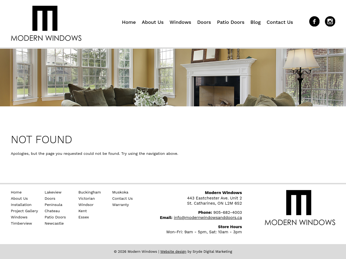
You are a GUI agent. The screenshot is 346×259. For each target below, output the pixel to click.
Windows (180, 22)
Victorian (86, 198)
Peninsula (53, 204)
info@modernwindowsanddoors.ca (208, 217)
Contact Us (280, 22)
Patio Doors (231, 22)
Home (129, 22)
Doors (204, 22)
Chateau (52, 211)
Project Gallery (24, 211)
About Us (153, 22)
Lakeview (53, 192)
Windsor (86, 204)
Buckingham (89, 192)
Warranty (120, 204)
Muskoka (120, 192)
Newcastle (54, 223)
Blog (255, 22)
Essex (83, 217)
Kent (82, 211)
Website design (173, 252)
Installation (21, 204)
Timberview (21, 223)
